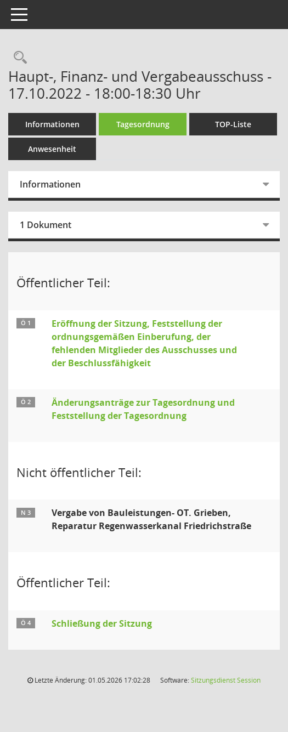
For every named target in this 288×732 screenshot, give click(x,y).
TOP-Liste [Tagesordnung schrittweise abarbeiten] (233, 124)
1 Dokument (45, 225)
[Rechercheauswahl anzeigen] (17, 58)
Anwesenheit (52, 149)
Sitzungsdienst (226, 680)
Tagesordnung (143, 124)
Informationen (52, 124)
